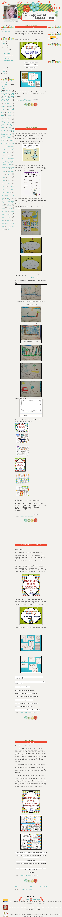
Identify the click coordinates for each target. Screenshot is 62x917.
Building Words (4, 153)
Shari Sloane (10, 213)
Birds (9, 150)
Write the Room (10, 142)
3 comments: (30, 872)
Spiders (9, 216)
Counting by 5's (7, 159)
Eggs (9, 111)
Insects (9, 176)
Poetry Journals (5, 82)
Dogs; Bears (11, 162)
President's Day (6, 104)
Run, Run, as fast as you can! (35, 897)
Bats (10, 147)
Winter (8, 89)
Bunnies (7, 102)
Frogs (9, 126)
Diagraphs (12, 160)
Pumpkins (3, 207)
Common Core (5, 120)
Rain (2, 136)
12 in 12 (5, 144)
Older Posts (43, 883)
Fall (12, 94)
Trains (5, 227)
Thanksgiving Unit (5, 222)
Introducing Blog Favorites (8, 60)
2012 (4, 68)
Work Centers (35, 903)
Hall (9, 173)
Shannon (4, 29)
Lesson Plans (4, 184)
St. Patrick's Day (7, 116)
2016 (4, 43)
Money (2, 193)
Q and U (10, 207)
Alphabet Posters (10, 145)
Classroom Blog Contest (6, 156)
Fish (4, 172)
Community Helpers (6, 122)
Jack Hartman (4, 178)
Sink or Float (7, 215)
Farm (5, 95)
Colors (2, 157)
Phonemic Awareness (6, 135)
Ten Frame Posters (6, 221)
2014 (4, 45)
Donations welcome (7, 163)
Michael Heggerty (6, 133)
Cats (4, 154)
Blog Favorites (5, 86)
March (9, 190)
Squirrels (9, 218)
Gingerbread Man (5, 128)
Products (9, 206)
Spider (2, 216)
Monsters (9, 113)
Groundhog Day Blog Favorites (8, 53)
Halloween (3, 175)
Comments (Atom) (27, 886)
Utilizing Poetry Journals (7, 106)
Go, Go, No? (7, 63)
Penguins (5, 201)
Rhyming (2, 209)
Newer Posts (18, 883)
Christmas (10, 154)
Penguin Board (10, 200)
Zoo (8, 228)
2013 (4, 66)
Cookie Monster (10, 157)
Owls (9, 114)
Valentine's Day (7, 92)
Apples (6, 94)
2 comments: (30, 512)
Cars (13, 153)
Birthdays (3, 151)
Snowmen (3, 105)
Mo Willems (9, 191)
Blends (10, 151)
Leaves (9, 182)
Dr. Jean (3, 164)
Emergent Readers (6, 123)
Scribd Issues (7, 212)
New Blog (9, 197)
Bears (10, 119)
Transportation (5, 98)
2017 (4, 41)
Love (2, 113)
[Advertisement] (24, 118)
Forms (10, 172)
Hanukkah (10, 175)
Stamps (2, 219)
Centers (3, 108)
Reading (9, 136)
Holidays (3, 176)
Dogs (4, 162)
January (6, 51)
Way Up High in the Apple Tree (35, 910)
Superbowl (9, 219)
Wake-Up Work (5, 99)
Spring (9, 97)
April (5, 47)
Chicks (3, 91)
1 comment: (30, 98)
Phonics (3, 116)
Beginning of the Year (7, 101)
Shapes (2, 213)
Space (2, 138)
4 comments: (30, 709)
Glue (2, 173)
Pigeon (9, 203)
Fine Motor (11, 170)
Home (31, 883)
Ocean (2, 114)
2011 (4, 70)
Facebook (5, 167)
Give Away (3, 129)
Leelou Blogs (34, 915)
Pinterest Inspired (6, 204)
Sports (2, 218)
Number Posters (4, 199)
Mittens (2, 191)
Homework (8, 131)
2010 (4, 72)
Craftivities (4, 160)
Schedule (12, 210)
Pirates (2, 206)
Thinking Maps (10, 225)
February (6, 49)
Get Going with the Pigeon (8, 57)
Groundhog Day (28, 100)
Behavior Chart (4, 148)
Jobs (2, 181)
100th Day (3, 119)
